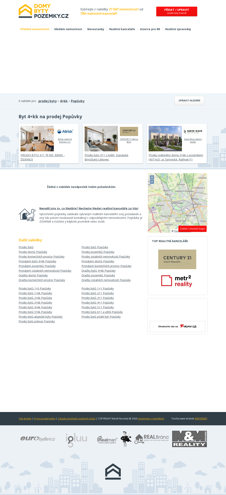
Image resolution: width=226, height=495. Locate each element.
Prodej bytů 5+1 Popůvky (97, 307)
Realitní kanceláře (122, 29)
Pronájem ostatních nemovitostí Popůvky (45, 270)
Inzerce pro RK (150, 29)
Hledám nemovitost (68, 29)
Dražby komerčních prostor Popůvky (42, 280)
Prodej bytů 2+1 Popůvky (97, 293)
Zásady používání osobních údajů (76, 418)
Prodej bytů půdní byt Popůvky (101, 316)
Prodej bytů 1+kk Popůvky (35, 293)
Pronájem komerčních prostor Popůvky (106, 266)
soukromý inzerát (176, 11)
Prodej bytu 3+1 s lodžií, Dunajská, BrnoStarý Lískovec (107, 157)
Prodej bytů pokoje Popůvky (37, 321)
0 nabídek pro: (27, 101)
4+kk (64, 101)
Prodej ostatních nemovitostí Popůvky (105, 256)
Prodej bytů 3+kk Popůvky (35, 302)
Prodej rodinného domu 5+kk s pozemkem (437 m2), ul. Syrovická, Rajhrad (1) (176, 157)
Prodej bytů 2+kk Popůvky (35, 298)
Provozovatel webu (44, 418)
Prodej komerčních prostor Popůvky (41, 256)
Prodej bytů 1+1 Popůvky (97, 288)
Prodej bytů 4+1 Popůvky (97, 302)
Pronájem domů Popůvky (97, 261)
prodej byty (47, 101)
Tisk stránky (25, 418)
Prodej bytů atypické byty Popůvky (40, 316)
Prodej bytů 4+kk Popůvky (35, 307)
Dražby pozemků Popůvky (98, 275)
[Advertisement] (113, 63)
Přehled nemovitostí (34, 29)
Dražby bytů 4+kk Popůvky (98, 270)
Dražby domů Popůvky (33, 275)
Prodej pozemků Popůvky (97, 252)
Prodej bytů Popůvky (94, 247)
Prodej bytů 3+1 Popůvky (97, 298)
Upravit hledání (189, 100)
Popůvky (77, 101)
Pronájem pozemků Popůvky (37, 266)
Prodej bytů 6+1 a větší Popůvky (102, 312)
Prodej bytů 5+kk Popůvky (35, 312)
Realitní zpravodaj (178, 29)
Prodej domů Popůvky (33, 252)
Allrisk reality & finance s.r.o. (65, 134)
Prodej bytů (26, 247)
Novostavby (95, 29)
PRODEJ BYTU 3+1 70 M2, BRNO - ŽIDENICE (43, 157)
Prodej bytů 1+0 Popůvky (35, 288)
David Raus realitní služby (193, 134)
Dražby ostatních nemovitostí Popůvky (106, 280)
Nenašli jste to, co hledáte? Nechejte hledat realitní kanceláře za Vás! (88, 208)
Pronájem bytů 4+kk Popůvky (37, 261)
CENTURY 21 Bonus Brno (129, 134)
